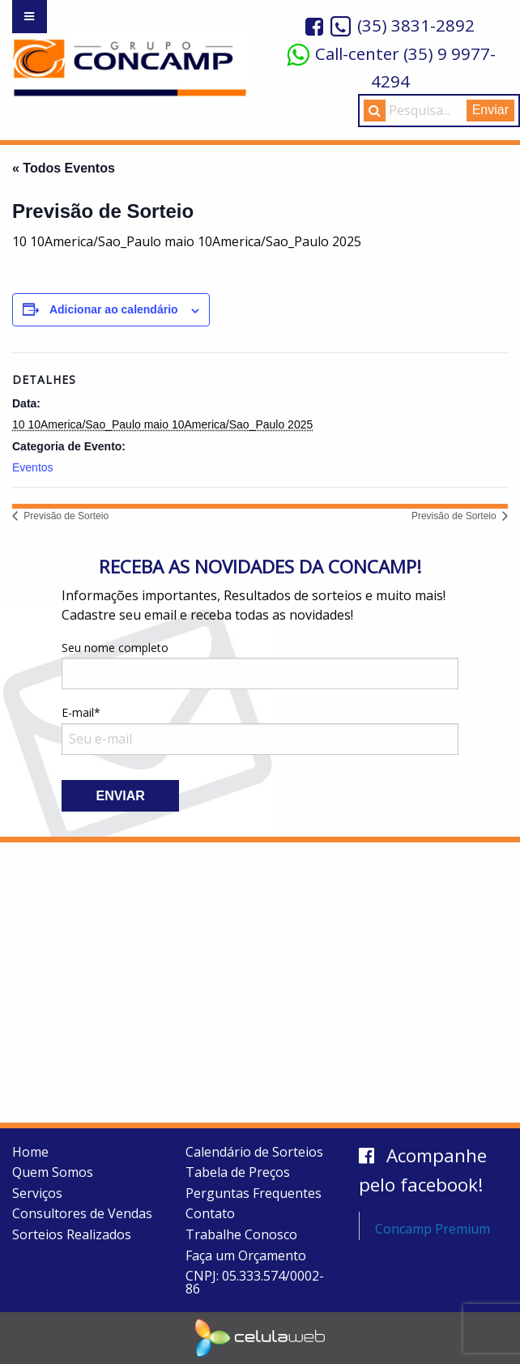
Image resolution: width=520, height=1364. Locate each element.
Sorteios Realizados (71, 1234)
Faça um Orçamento (245, 1255)
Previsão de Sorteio (65, 516)
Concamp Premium (432, 1229)
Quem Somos (52, 1172)
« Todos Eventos (63, 168)
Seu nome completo (260, 664)
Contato (210, 1213)
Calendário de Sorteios (254, 1152)
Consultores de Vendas (82, 1213)
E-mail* (260, 729)
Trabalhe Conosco (241, 1234)
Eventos (32, 467)
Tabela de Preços (237, 1172)
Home (30, 1152)
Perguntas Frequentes (253, 1193)
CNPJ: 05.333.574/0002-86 (254, 1282)
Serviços (37, 1193)
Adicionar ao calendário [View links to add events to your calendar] (113, 309)
